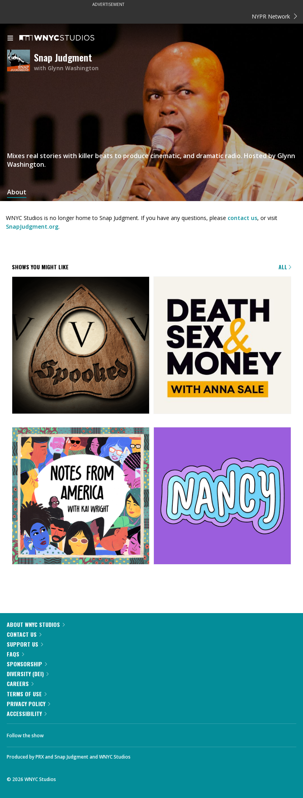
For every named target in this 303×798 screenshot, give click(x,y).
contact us (242, 218)
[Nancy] (222, 496)
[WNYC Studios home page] (66, 38)
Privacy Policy (28, 703)
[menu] (10, 38)
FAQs (15, 654)
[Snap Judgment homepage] (20, 62)
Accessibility (27, 713)
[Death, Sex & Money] (222, 345)
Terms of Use (27, 694)
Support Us (25, 644)
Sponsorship (27, 664)
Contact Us (24, 634)
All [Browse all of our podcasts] (285, 267)
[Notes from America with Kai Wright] (81, 496)
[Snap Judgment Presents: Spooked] (81, 345)
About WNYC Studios (36, 624)
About (16, 192)
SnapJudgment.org (32, 226)
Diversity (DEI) (28, 673)
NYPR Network (274, 16)
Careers (20, 683)
